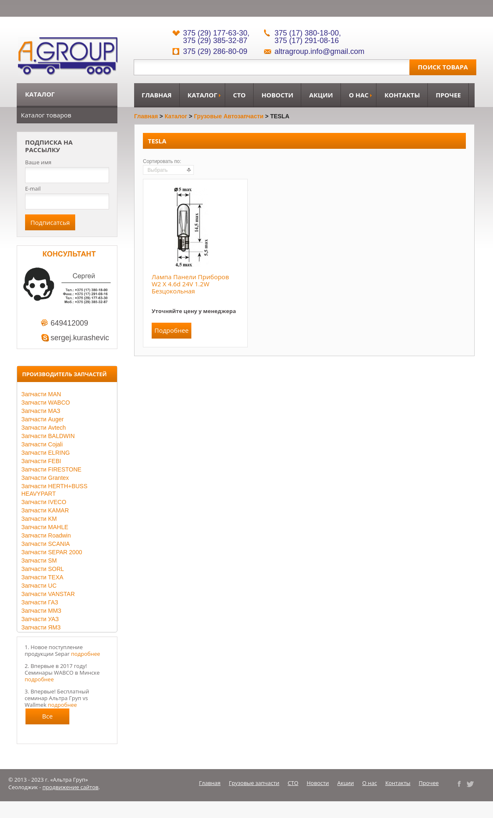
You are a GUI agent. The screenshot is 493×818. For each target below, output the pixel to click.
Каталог (202, 95)
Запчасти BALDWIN (48, 436)
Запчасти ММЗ (41, 610)
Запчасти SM (39, 560)
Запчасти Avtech (43, 427)
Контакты (402, 95)
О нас (358, 95)
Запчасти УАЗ (40, 619)
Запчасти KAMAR (45, 510)
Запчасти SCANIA (45, 543)
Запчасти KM (39, 518)
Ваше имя (38, 162)
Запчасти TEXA (42, 577)
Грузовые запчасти (254, 783)
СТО (239, 95)
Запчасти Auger (42, 419)
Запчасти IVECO (43, 502)
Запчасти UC (38, 585)
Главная (157, 95)
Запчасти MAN (41, 394)
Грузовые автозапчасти (229, 116)
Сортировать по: (162, 161)
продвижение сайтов (71, 787)
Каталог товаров (46, 115)
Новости (277, 95)
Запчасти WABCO (45, 402)
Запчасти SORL (42, 569)
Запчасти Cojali (42, 444)
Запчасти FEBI (41, 461)
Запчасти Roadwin (46, 535)
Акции (321, 95)
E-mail (33, 188)
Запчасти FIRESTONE (51, 469)
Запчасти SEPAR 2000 (51, 552)
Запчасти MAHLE (44, 527)
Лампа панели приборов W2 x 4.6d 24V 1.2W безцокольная (190, 284)
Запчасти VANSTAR (48, 594)
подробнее (85, 653)
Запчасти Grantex (45, 477)
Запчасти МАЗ (40, 411)
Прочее (448, 95)
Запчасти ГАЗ (39, 602)
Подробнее (171, 330)
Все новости (47, 718)
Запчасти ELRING (45, 452)
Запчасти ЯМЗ (41, 627)
